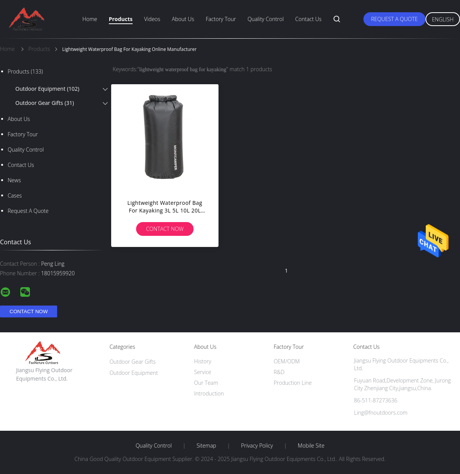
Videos (152, 19)
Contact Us (308, 19)
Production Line (293, 382)
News (14, 180)
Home (89, 19)
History (202, 361)
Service (202, 372)
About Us (183, 19)
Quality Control (266, 19)
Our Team (206, 382)
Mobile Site (311, 445)
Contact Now (165, 228)
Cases (15, 195)
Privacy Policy (257, 445)
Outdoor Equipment (47, 88)
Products (121, 19)
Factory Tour (221, 19)
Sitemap (206, 445)
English (442, 19)
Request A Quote (394, 19)
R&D (279, 372)
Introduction (209, 393)
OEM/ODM (287, 361)
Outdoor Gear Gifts (44, 103)
